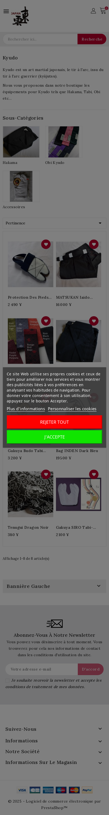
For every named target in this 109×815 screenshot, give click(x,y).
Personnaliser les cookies (72, 408)
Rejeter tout (54, 422)
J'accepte (54, 437)
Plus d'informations (26, 408)
